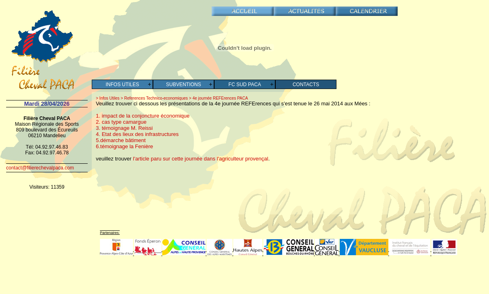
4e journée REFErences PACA (219, 98)
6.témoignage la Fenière (124, 146)
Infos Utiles (122, 84)
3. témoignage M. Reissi (124, 128)
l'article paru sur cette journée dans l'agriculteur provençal (200, 159)
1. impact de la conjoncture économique (143, 116)
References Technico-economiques (155, 98)
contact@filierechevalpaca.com (40, 168)
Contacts (305, 84)
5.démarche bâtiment (121, 140)
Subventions (183, 84)
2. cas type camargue (121, 122)
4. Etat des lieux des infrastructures (137, 134)
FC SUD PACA (244, 84)
